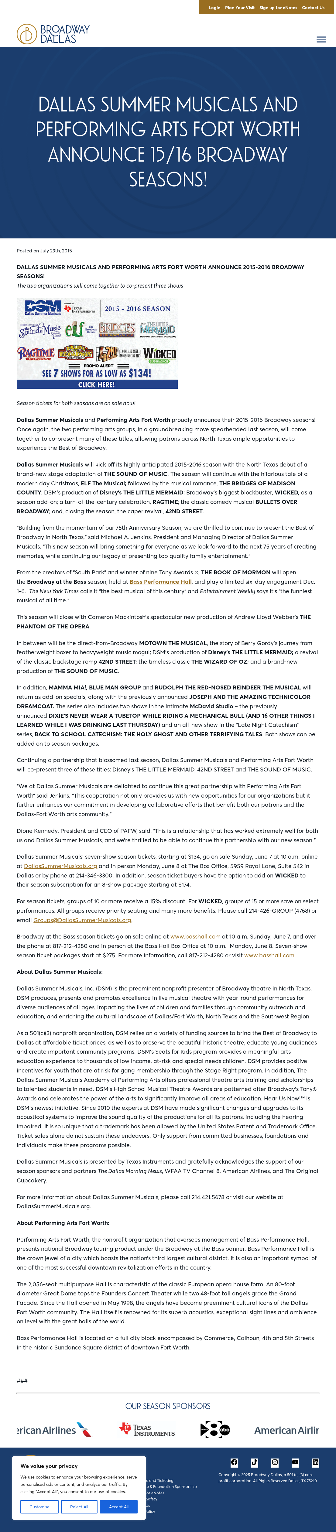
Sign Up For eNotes (147, 1492)
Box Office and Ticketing (151, 1480)
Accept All (119, 1507)
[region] (79, 1488)
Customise (39, 1507)
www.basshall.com (195, 936)
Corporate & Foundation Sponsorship (163, 1486)
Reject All (79, 1507)
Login (214, 7)
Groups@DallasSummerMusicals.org (82, 920)
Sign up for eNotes (278, 7)
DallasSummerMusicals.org (60, 866)
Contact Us (313, 7)
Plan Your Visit (240, 7)
